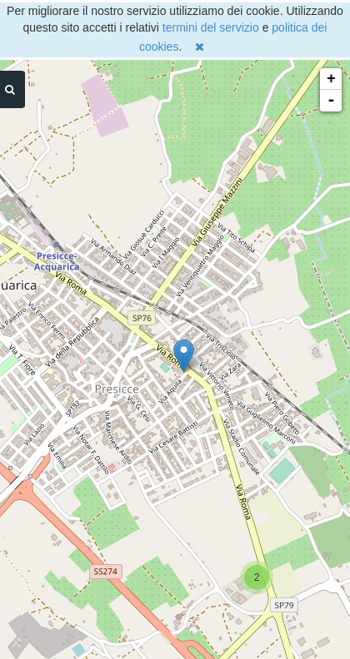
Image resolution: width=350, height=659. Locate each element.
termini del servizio (210, 27)
